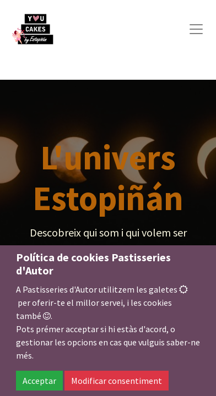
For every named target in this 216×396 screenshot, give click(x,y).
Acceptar (39, 380)
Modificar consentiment (116, 380)
